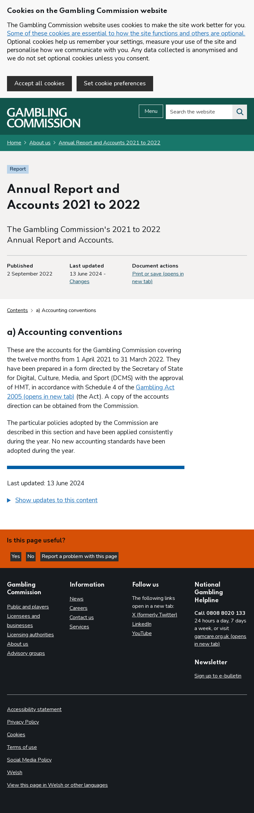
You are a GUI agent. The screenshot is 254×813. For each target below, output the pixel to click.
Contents (17, 310)
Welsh (14, 772)
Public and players (28, 606)
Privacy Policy (23, 722)
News (77, 599)
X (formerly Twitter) (154, 614)
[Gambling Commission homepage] (43, 125)
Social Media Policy (29, 760)
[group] (95, 501)
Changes (80, 281)
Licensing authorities (30, 634)
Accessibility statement (34, 709)
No (31, 556)
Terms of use (22, 747)
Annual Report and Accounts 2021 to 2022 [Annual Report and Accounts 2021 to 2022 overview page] (109, 142)
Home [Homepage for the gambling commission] (14, 142)
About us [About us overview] (17, 644)
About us (40, 142)
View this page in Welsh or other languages (57, 785)
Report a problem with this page (79, 556)
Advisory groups (26, 653)
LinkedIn (141, 624)
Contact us (82, 617)
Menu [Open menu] (150, 111)
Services (79, 626)
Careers (79, 608)
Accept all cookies (39, 83)
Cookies (16, 734)
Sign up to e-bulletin (217, 676)
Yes (16, 556)
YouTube (142, 633)
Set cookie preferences (115, 83)
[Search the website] (239, 112)
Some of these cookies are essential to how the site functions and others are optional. (126, 33)
